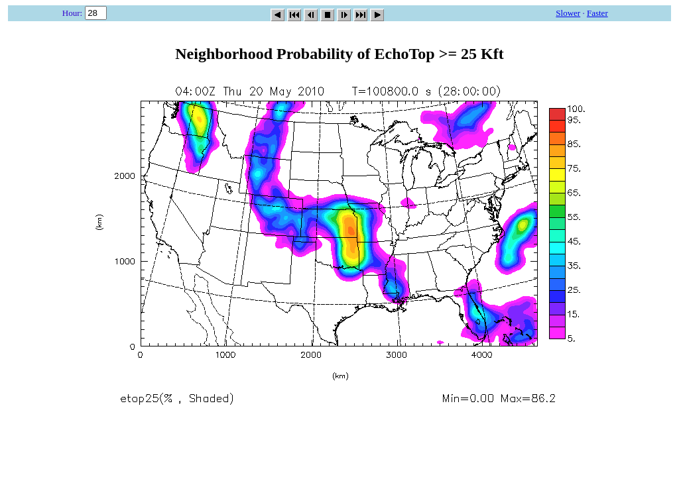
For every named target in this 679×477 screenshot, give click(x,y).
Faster (597, 13)
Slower (568, 13)
